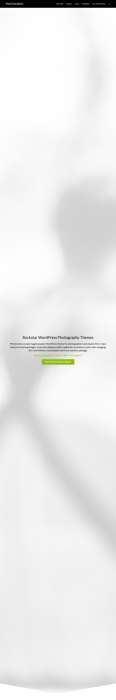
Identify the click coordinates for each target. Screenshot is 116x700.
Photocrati (14, 3)
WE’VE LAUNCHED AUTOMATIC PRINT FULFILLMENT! (58, 355)
